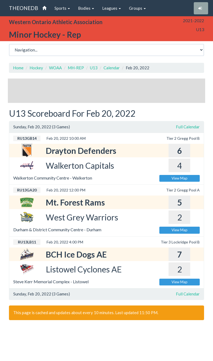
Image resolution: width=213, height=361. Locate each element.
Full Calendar (188, 126)
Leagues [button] (111, 8)
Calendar (112, 67)
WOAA (55, 67)
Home (18, 67)
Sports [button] (62, 8)
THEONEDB (23, 8)
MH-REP (76, 67)
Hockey (36, 67)
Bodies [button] (86, 8)
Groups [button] (137, 8)
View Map (180, 178)
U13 (94, 67)
